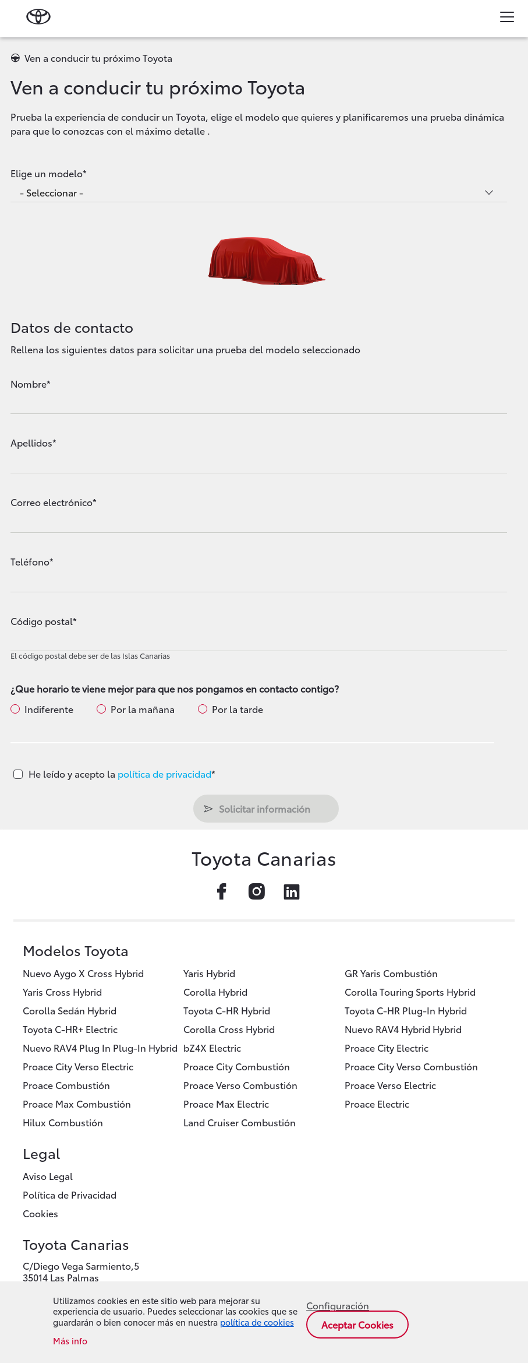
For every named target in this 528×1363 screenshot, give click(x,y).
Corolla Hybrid (215, 991)
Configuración (337, 1305)
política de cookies (257, 1322)
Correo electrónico (51, 502)
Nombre (28, 383)
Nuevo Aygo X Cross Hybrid (83, 972)
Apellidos (31, 442)
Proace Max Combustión (77, 1103)
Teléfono (29, 561)
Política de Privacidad (69, 1194)
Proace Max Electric (226, 1103)
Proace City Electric (386, 1047)
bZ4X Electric (212, 1047)
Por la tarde (237, 709)
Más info (70, 1341)
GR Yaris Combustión (391, 972)
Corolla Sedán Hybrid (69, 1010)
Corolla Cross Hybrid (229, 1028)
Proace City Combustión (236, 1066)
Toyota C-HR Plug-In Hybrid (406, 1010)
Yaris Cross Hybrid (62, 991)
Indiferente (48, 709)
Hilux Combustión (63, 1122)
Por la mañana (143, 709)
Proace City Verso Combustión (411, 1066)
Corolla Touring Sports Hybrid (410, 991)
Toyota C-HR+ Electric (70, 1028)
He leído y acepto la (122, 773)
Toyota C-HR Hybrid (226, 1010)
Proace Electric (377, 1103)
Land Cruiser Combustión (239, 1122)
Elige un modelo (46, 173)
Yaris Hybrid (209, 972)
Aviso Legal (48, 1175)
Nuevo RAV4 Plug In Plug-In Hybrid (100, 1047)
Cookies (40, 1213)
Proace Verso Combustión (240, 1084)
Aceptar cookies (357, 1324)
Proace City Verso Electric (78, 1066)
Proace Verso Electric (390, 1084)
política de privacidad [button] (164, 773)
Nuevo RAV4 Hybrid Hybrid (403, 1028)
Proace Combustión (66, 1084)
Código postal (41, 621)
